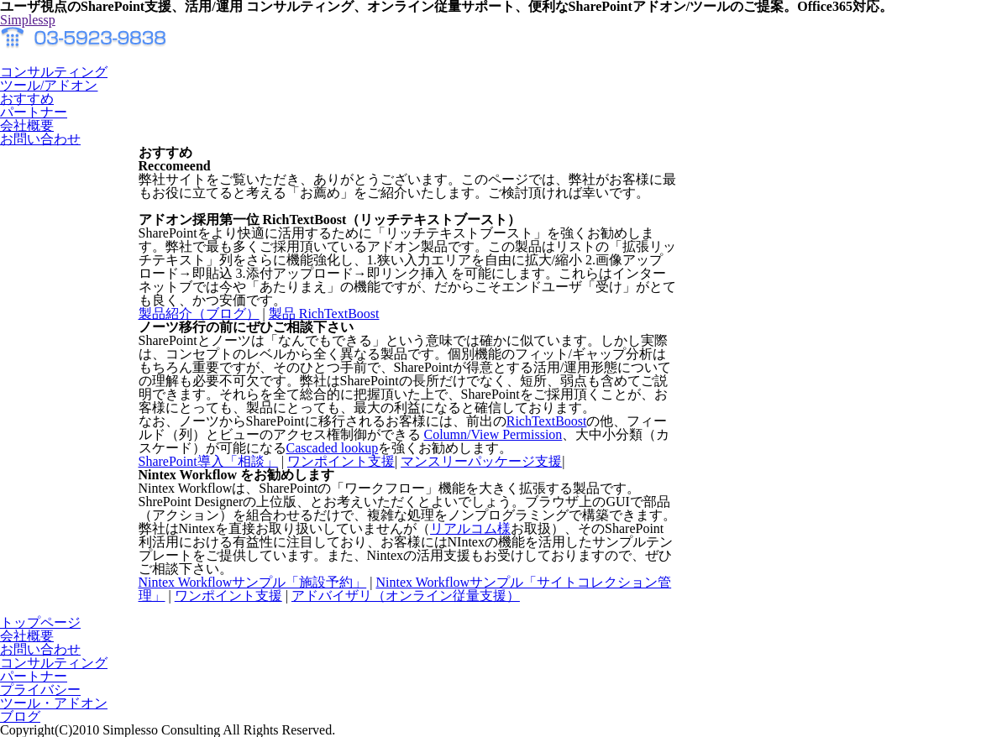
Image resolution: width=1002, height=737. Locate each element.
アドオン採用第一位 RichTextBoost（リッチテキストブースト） (330, 219)
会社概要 (27, 636)
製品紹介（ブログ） (199, 313)
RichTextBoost (546, 421)
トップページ (40, 622)
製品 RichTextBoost (324, 313)
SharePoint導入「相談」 (208, 461)
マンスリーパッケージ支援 (481, 461)
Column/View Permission (493, 434)
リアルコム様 (470, 528)
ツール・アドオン (54, 703)
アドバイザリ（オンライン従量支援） (405, 595)
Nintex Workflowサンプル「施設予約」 (253, 582)
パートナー (33, 676)
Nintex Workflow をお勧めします (236, 475)
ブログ (20, 716)
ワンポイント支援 (341, 461)
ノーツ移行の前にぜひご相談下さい (246, 327)
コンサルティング (54, 663)
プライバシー (40, 689)
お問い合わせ (40, 649)
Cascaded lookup (332, 448)
